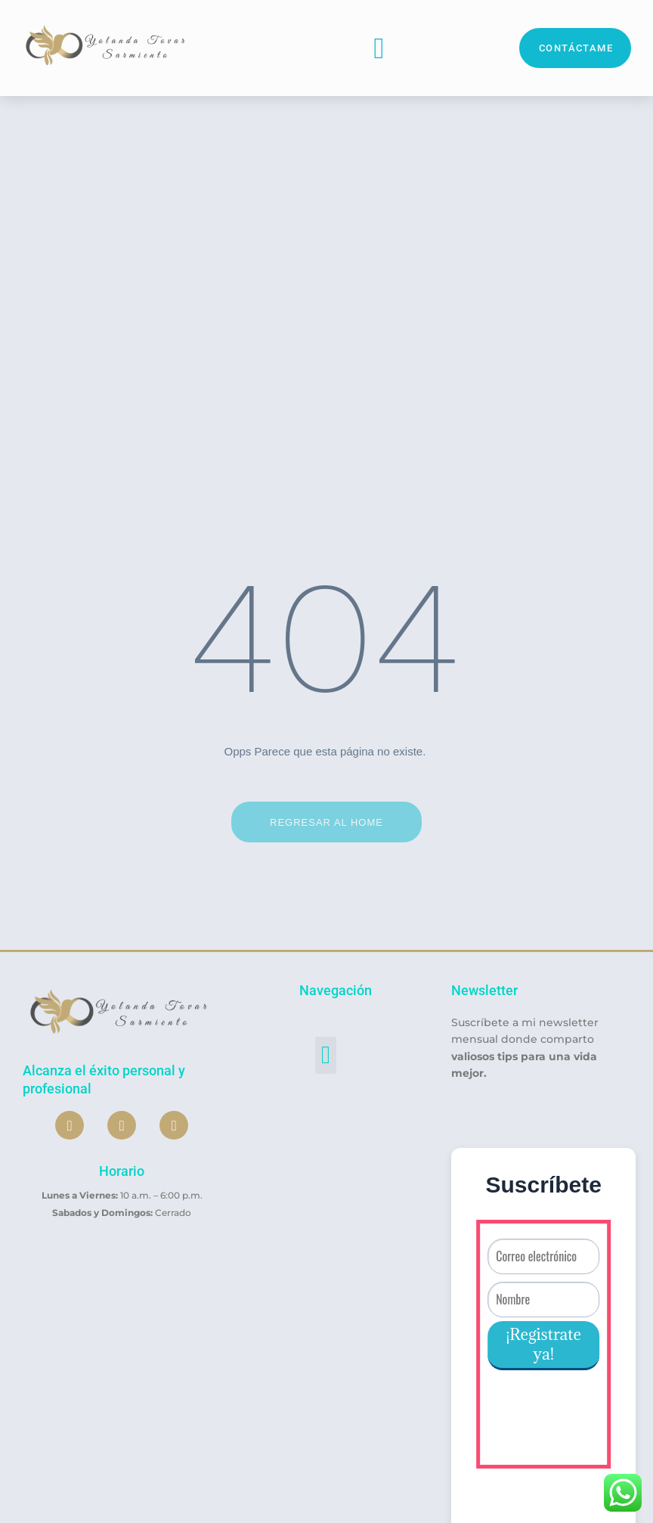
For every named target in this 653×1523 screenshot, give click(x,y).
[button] (379, 48)
